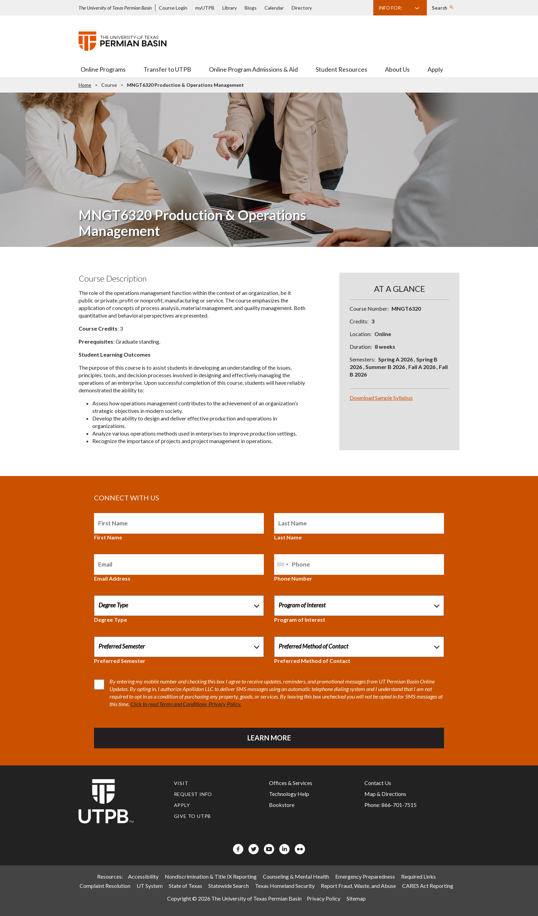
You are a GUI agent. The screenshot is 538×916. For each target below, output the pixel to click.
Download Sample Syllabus (381, 397)
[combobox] (282, 564)
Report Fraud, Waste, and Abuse (358, 885)
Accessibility (143, 876)
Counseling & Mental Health (296, 876)
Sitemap (356, 898)
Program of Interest (299, 619)
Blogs (251, 8)
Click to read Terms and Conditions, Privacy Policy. (185, 704)
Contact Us (377, 783)
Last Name (288, 537)
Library (229, 8)
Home (85, 85)
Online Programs (103, 69)
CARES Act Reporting (427, 885)
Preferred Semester (119, 660)
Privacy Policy (323, 898)
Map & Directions (385, 793)
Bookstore (281, 804)
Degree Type (110, 619)
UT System (150, 885)
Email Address (112, 578)
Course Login (173, 8)
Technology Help (289, 793)
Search (439, 8)
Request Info (193, 794)
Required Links (418, 876)
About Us (397, 69)
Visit (181, 783)
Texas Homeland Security (285, 885)
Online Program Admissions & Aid (253, 69)
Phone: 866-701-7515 (390, 804)
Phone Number (293, 578)
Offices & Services (290, 783)
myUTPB (204, 8)
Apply (435, 69)
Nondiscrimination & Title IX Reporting (211, 876)
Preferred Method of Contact (312, 660)
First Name (108, 537)
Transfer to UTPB (167, 69)
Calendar (274, 8)
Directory (302, 8)
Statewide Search (228, 885)
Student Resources (341, 69)
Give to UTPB (192, 816)
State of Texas (185, 885)
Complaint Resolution (105, 885)
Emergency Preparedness (365, 876)
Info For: (390, 8)
